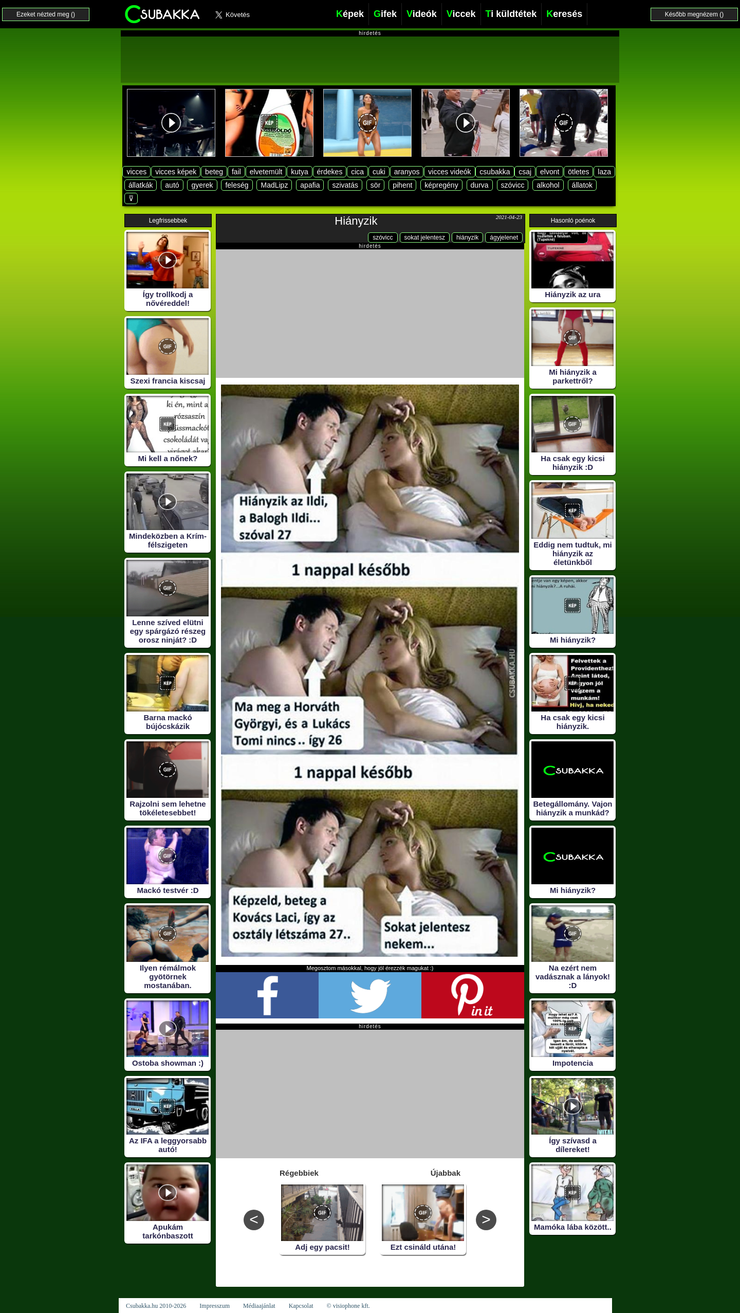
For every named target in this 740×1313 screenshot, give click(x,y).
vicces (136, 172)
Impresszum (214, 1305)
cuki (379, 172)
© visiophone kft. (348, 1305)
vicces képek (175, 172)
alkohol (547, 185)
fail (236, 172)
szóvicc (513, 185)
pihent (402, 185)
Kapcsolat (301, 1305)
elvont (549, 172)
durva (480, 185)
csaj (525, 172)
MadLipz (274, 185)
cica (357, 172)
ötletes (578, 172)
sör (375, 185)
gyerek (202, 185)
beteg (214, 172)
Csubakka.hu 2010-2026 (156, 1305)
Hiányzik (356, 220)
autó (172, 185)
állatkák (140, 185)
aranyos (407, 172)
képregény (441, 185)
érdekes (330, 172)
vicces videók (449, 172)
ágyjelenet (504, 237)
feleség (236, 185)
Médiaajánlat (259, 1305)
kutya (299, 172)
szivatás (345, 185)
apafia (310, 185)
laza (604, 172)
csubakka (494, 172)
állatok (582, 185)
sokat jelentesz (424, 237)
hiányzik (467, 237)
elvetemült (266, 172)
